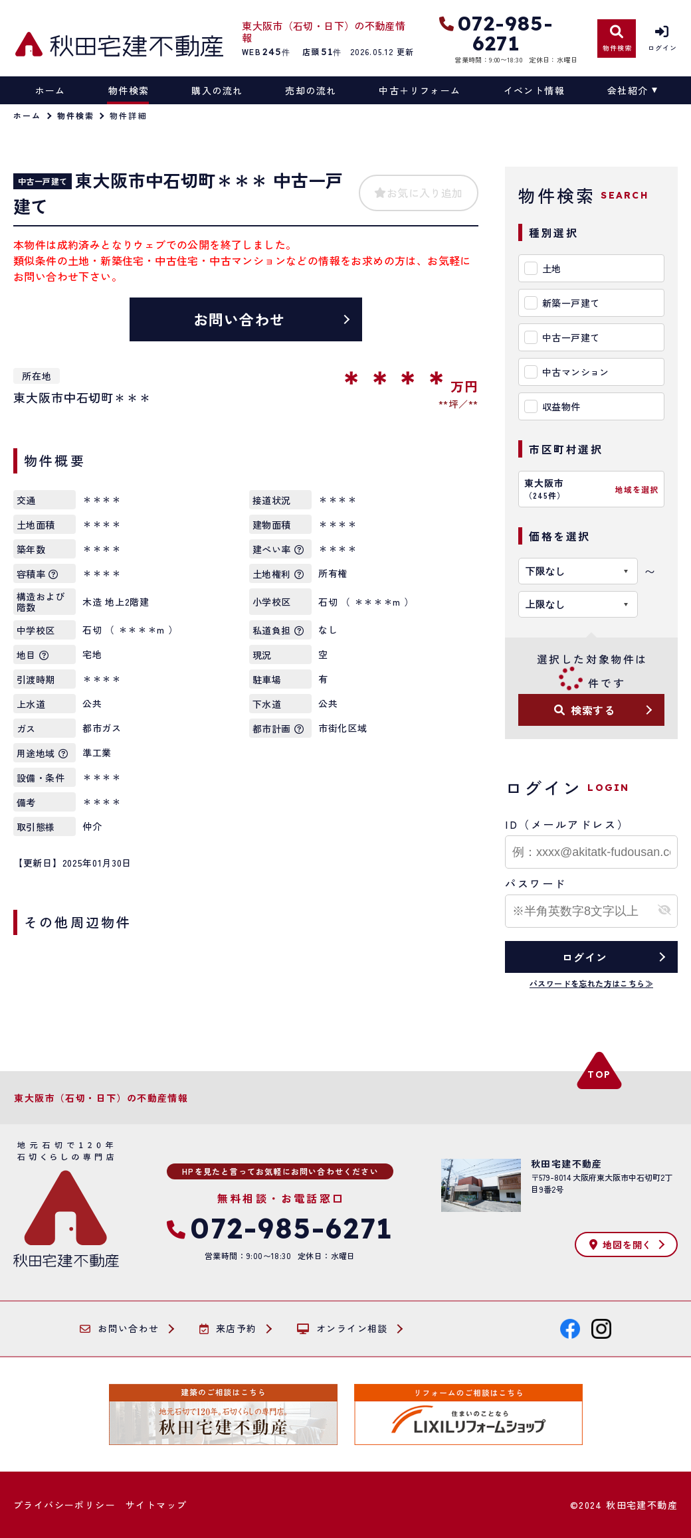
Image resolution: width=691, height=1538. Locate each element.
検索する (584, 710)
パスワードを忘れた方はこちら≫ (591, 983)
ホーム (50, 90)
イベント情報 (534, 90)
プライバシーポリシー (64, 1504)
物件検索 (128, 90)
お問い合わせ (239, 318)
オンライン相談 (342, 1329)
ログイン (584, 957)
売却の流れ (310, 90)
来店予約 (228, 1329)
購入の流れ (217, 90)
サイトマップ (156, 1504)
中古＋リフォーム (419, 90)
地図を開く (620, 1244)
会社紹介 (627, 90)
